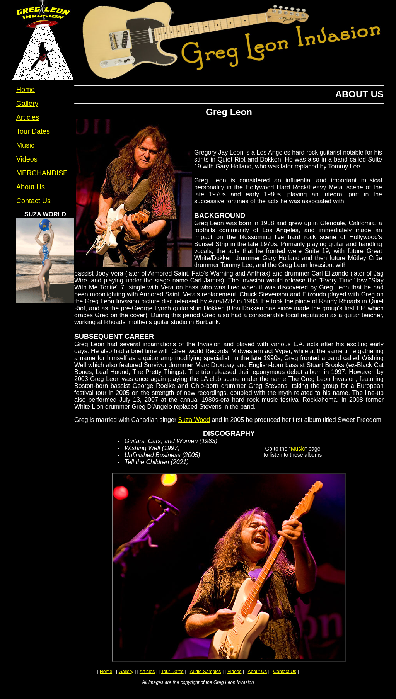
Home (106, 671)
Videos (234, 671)
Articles (147, 671)
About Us (257, 671)
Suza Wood (194, 420)
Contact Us (284, 671)
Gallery (126, 671)
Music (298, 449)
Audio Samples (205, 671)
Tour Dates (172, 671)
